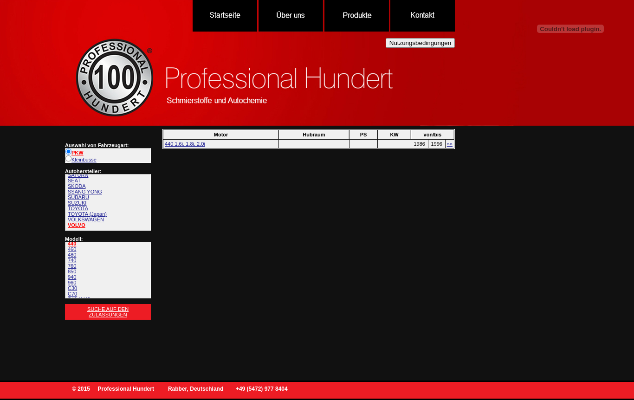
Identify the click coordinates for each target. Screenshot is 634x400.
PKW (74, 152)
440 (72, 243)
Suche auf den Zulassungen (108, 311)
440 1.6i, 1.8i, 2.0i (185, 144)
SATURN (78, 175)
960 (72, 282)
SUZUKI (77, 203)
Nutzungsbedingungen (420, 42)
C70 (72, 294)
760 (72, 266)
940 (72, 277)
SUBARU (78, 197)
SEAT (74, 180)
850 (72, 271)
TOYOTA (78, 208)
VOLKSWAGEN (86, 219)
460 (72, 249)
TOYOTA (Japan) (87, 214)
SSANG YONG (85, 191)
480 (72, 255)
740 (72, 260)
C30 (72, 288)
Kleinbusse (81, 159)
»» (450, 144)
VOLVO (76, 225)
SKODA (77, 186)
